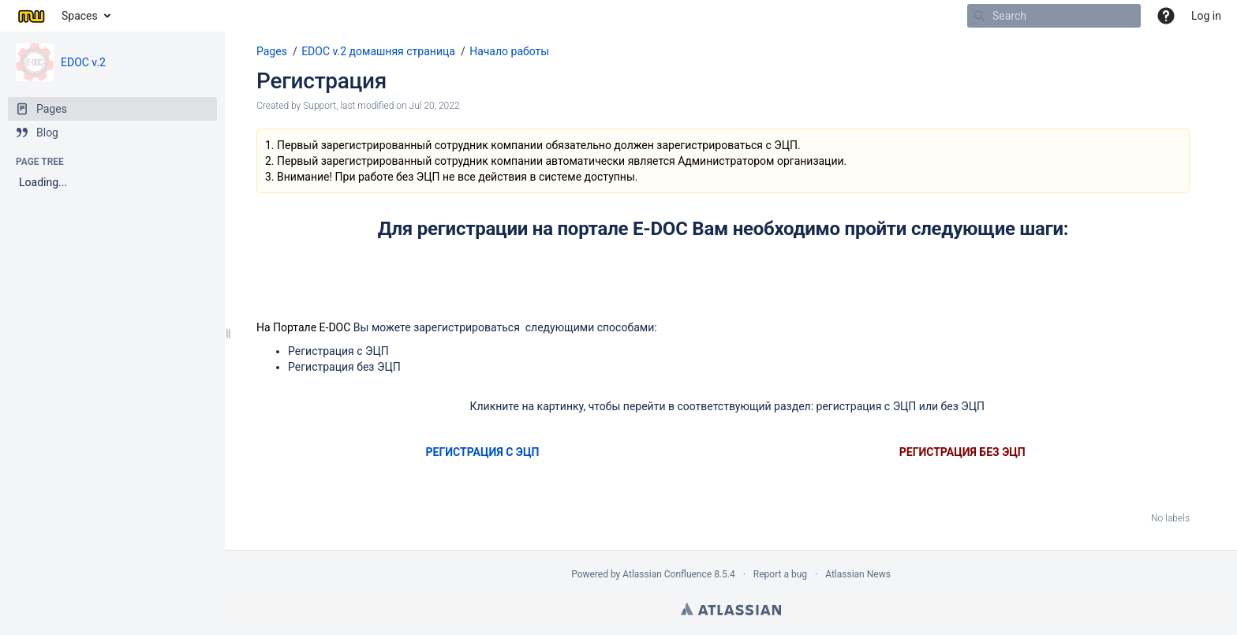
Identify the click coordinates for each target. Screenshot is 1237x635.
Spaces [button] (80, 15)
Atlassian (731, 609)
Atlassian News (858, 574)
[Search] (979, 15)
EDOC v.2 (83, 62)
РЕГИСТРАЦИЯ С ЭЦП (483, 452)
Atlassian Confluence (667, 574)
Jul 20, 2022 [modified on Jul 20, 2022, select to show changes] (434, 105)
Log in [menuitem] (1206, 15)
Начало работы (509, 51)
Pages (271, 51)
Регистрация (321, 81)
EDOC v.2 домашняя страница (378, 51)
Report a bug (780, 574)
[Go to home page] (31, 16)
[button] (1166, 16)
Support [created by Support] (319, 105)
